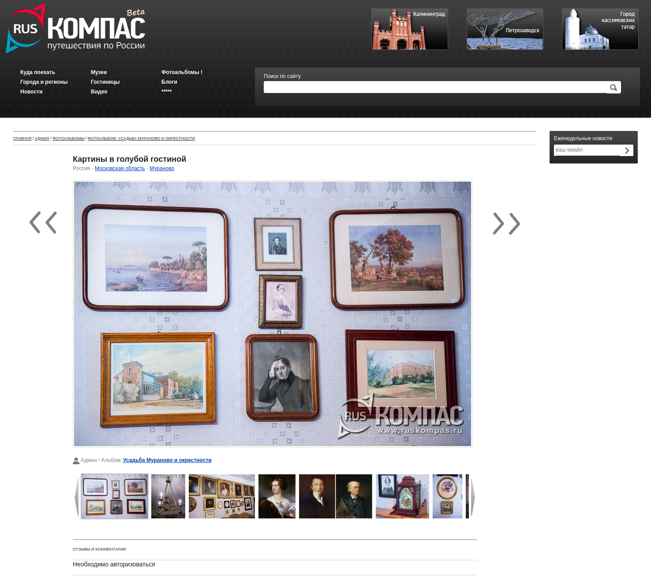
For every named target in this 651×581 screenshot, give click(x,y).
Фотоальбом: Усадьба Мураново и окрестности (141, 138)
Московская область (120, 168)
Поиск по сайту (282, 76)
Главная (22, 138)
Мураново (162, 168)
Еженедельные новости (583, 138)
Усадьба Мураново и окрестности (167, 460)
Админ (42, 138)
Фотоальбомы (68, 138)
